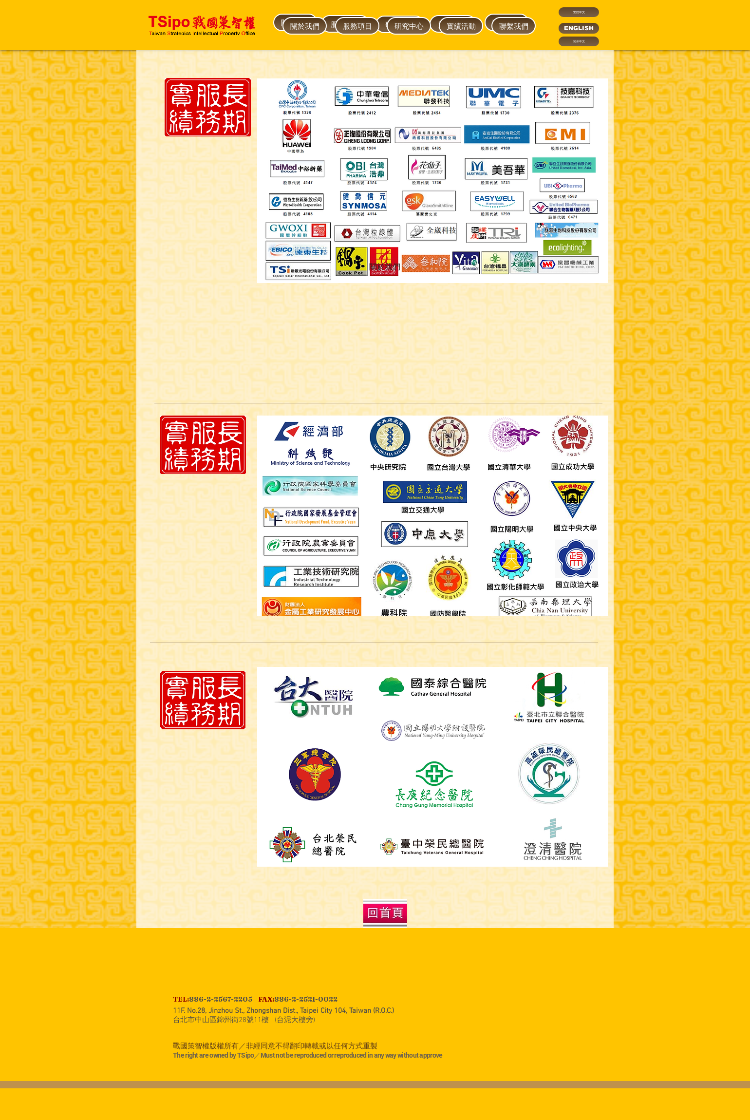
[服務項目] (357, 26)
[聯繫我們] (513, 26)
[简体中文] (579, 41)
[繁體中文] (579, 12)
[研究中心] (409, 26)
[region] (304, 112)
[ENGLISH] (579, 28)
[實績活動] (461, 26)
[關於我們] (384, 267)
